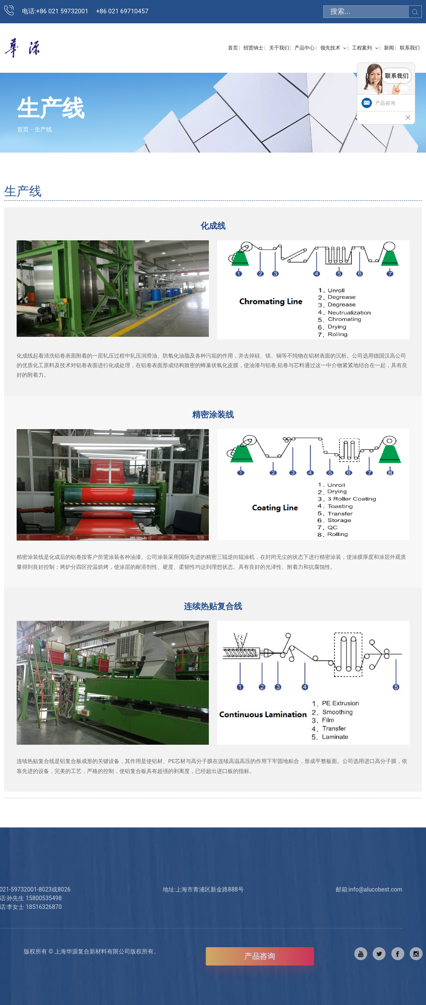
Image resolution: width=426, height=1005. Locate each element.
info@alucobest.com (348, 889)
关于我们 (279, 48)
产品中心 (305, 48)
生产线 (43, 129)
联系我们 (410, 48)
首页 (233, 48)
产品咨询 (286, 956)
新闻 (389, 48)
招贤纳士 (253, 48)
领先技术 (333, 48)
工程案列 (365, 48)
